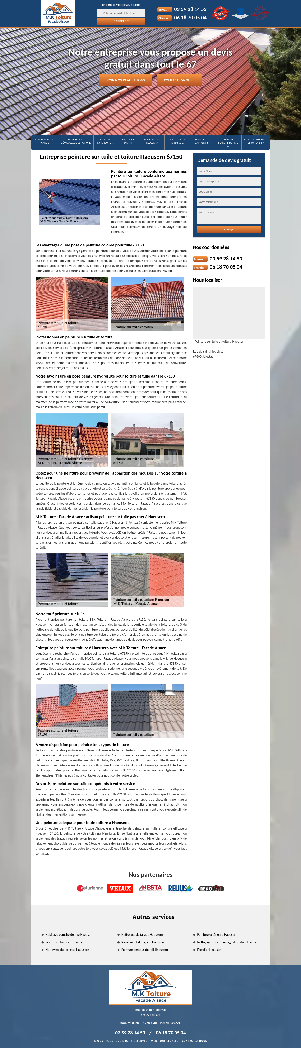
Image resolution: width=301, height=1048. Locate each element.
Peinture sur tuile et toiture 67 (255, 141)
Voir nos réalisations (126, 80)
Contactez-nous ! (179, 80)
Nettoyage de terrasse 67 (177, 141)
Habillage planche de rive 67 (228, 142)
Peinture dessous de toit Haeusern (144, 950)
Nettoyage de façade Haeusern (142, 935)
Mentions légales (165, 1040)
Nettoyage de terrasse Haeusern (67, 950)
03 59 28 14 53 (190, 9)
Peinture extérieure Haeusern (217, 935)
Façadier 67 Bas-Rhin (129, 141)
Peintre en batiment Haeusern (66, 942)
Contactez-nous (194, 1040)
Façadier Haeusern (209, 950)
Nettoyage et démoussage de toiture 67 (76, 142)
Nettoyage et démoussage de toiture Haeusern (228, 942)
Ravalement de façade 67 (44, 141)
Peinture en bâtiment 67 (202, 141)
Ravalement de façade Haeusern (143, 942)
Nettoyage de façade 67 (152, 141)
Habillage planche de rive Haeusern (69, 935)
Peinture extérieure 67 (105, 141)
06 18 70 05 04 (190, 17)
